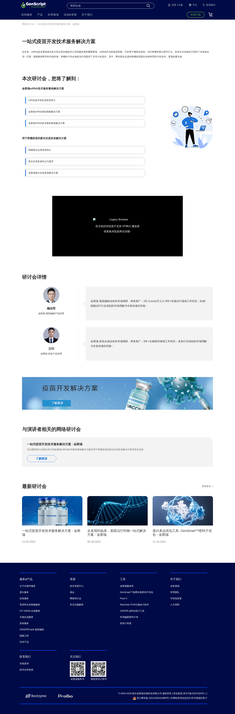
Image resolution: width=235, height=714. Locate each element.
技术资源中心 (77, 586)
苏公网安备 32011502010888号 (151, 698)
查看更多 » (207, 486)
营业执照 (177, 693)
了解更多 (41, 458)
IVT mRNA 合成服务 (30, 611)
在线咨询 (24, 663)
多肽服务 (24, 623)
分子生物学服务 (28, 586)
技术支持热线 (26, 669)
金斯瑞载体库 (127, 586)
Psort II (123, 598)
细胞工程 (24, 635)
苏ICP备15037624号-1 (194, 693)
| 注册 (180, 5)
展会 (72, 592)
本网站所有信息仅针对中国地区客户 (189, 698)
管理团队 (174, 592)
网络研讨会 (27, 24)
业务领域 (174, 586)
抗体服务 (24, 598)
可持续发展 (176, 598)
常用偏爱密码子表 (129, 617)
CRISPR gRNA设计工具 (132, 611)
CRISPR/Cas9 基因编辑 (32, 629)
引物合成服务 (26, 617)
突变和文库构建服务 (30, 604)
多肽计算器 (125, 623)
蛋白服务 (24, 592)
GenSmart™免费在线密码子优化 (136, 592)
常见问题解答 (77, 604)
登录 (171, 5)
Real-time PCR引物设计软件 (134, 604)
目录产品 (24, 642)
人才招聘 (174, 604)
